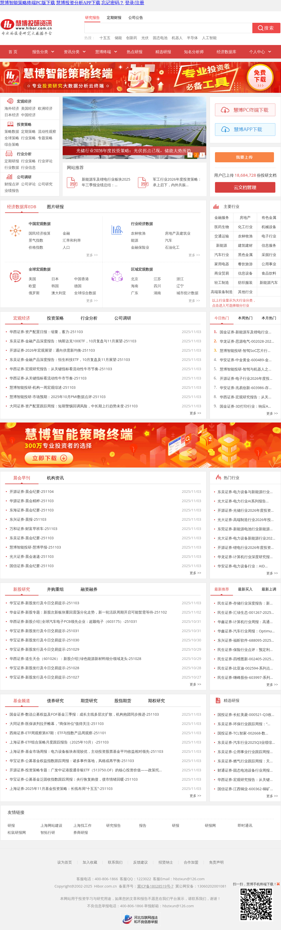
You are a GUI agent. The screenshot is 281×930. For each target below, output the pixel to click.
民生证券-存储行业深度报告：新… (245, 603)
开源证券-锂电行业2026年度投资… (245, 547)
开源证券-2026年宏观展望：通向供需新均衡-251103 (52, 350)
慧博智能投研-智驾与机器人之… (242, 369)
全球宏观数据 (40, 269)
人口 (66, 247)
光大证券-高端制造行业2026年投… (245, 519)
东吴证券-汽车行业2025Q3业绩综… (246, 742)
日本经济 (11, 114)
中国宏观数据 (40, 223)
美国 (32, 278)
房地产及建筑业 (178, 233)
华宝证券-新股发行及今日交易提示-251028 (44, 667)
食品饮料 (269, 273)
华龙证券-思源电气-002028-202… (244, 341)
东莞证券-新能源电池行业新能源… (245, 528)
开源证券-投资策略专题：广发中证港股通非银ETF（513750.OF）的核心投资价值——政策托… (86, 769)
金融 (66, 233)
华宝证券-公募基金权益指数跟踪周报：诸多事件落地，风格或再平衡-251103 (72, 760)
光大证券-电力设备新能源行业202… (246, 538)
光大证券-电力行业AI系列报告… (243, 501)
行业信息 (28, 167)
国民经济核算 (40, 233)
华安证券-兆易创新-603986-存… (242, 387)
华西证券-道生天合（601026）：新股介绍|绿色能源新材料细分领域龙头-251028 (75, 658)
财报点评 (11, 184)
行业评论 (45, 160)
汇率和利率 (72, 240)
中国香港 (81, 278)
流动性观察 (47, 131)
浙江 (180, 278)
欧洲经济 (45, 108)
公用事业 (269, 263)
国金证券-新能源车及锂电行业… (242, 331)
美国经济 (28, 108)
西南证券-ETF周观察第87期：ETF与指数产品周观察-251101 (58, 732)
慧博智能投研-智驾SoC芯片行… (242, 350)
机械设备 (269, 226)
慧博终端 (103, 51)
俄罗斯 (34, 292)
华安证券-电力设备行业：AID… (242, 566)
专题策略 (45, 137)
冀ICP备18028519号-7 (155, 886)
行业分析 (24, 153)
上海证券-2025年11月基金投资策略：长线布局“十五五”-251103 (61, 788)
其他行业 (245, 291)
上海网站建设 (51, 825)
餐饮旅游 (245, 263)
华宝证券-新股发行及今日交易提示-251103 (44, 602)
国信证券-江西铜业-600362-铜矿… (245, 788)
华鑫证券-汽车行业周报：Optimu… (246, 631)
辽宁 (180, 285)
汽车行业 (221, 254)
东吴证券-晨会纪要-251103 (32, 537)
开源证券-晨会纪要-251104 (32, 491)
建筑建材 (245, 245)
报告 (142, 825)
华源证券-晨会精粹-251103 (32, 500)
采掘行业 (269, 254)
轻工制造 (221, 282)
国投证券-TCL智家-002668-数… (242, 733)
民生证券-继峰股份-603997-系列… (245, 677)
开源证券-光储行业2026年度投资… (245, 510)
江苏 (157, 278)
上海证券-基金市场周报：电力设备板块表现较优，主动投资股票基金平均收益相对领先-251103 (86, 751)
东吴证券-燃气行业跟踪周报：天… (245, 760)
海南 (134, 285)
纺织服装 (245, 282)
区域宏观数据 (142, 269)
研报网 (210, 825)
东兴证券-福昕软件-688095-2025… (245, 640)
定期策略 (28, 131)
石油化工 (172, 247)
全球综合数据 (85, 292)
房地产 (245, 217)
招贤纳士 (165, 862)
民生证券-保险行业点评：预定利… (245, 649)
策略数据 (11, 131)
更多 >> (92, 255)
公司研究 (45, 184)
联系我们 (115, 862)
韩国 (55, 285)
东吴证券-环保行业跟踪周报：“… (243, 723)
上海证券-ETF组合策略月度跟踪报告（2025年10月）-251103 (59, 742)
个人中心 (257, 51)
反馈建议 (140, 862)
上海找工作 (82, 825)
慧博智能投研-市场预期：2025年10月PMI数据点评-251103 (58, 396)
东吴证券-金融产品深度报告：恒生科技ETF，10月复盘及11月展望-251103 (70, 359)
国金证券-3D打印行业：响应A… (242, 406)
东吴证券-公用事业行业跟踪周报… (245, 751)
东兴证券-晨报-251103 (28, 519)
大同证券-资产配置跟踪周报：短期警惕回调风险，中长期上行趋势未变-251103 (74, 405)
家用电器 (221, 263)
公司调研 (24, 176)
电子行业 (269, 236)
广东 (134, 292)
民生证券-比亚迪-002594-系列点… (245, 668)
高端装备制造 (222, 291)
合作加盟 (191, 862)
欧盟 (32, 285)
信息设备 (245, 273)
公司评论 (28, 184)
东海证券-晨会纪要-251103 (32, 510)
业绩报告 (11, 190)
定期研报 (11, 160)
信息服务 (269, 245)
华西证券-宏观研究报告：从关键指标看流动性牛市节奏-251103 (61, 368)
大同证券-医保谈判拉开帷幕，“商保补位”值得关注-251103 (57, 723)
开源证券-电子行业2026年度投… (243, 378)
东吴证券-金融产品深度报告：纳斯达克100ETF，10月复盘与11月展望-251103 (73, 340)
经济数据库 (226, 51)
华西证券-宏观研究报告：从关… (242, 396)
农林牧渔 (138, 233)
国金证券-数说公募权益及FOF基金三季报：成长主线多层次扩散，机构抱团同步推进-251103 (84, 714)
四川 (157, 285)
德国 (77, 285)
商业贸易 (221, 273)
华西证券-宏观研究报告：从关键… (245, 779)
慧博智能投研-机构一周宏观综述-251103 (43, 387)
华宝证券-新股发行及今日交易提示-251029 (44, 649)
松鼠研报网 (17, 832)
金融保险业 (140, 247)
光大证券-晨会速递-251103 (32, 556)
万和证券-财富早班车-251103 (33, 528)
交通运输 (221, 236)
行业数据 (11, 167)
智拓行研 (47, 832)
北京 (134, 278)
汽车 (168, 240)
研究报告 (113, 825)
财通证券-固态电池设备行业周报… (245, 770)
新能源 (221, 245)
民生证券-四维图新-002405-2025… (245, 658)
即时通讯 (245, 825)
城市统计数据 (187, 292)
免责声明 (216, 862)
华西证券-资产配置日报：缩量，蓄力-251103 (46, 331)
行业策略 (28, 137)
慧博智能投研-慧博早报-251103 (35, 547)
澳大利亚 (58, 292)
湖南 (157, 292)
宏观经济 (24, 101)
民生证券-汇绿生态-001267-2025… (245, 612)
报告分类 (40, 51)
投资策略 (24, 124)
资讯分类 (72, 51)
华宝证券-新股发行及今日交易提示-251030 (44, 640)
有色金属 (269, 217)
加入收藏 (90, 862)
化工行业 (245, 226)
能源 (134, 240)
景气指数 (36, 240)
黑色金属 (245, 254)
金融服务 (221, 217)
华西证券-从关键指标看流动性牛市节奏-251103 (48, 378)
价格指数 (36, 247)
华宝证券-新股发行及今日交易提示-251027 (44, 677)
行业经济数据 (142, 223)
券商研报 (80, 832)
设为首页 (64, 862)
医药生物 (221, 226)
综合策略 (11, 144)
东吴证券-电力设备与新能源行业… (245, 491)
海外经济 (11, 108)
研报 (11, 825)
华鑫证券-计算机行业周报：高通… (245, 621)
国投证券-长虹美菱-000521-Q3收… (245, 714)
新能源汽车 (269, 282)
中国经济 (28, 114)
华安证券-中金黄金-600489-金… (242, 359)
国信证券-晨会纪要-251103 (32, 565)
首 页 (12, 51)
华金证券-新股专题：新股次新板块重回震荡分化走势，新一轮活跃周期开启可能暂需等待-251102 (88, 612)
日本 (55, 278)
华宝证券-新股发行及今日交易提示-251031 (44, 630)
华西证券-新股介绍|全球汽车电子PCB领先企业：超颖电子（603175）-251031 (73, 621)
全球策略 (11, 137)
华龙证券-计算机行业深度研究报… (245, 556)
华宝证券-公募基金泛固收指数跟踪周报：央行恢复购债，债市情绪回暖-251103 (74, 779)
